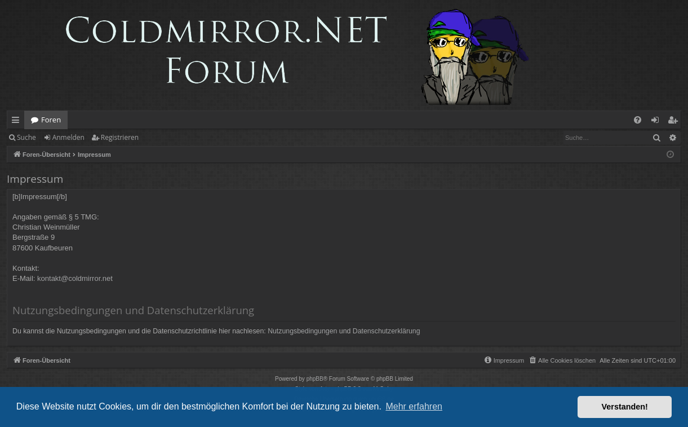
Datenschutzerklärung (386, 331)
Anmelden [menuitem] (658, 122)
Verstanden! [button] (625, 406)
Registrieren (120, 137)
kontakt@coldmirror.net (75, 278)
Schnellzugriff (17, 122)
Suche (26, 137)
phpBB (315, 379)
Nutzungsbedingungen (302, 331)
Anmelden (68, 137)
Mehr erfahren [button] (413, 406)
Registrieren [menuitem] (675, 122)
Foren (51, 120)
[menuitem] (637, 120)
